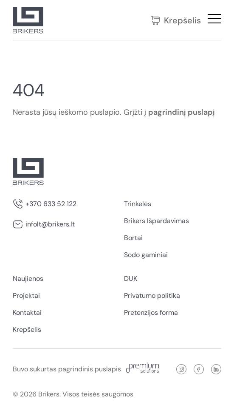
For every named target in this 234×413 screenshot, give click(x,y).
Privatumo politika (152, 295)
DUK (130, 278)
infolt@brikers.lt (50, 224)
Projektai (26, 295)
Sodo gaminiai (146, 254)
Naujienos (28, 278)
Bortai (133, 237)
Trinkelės (137, 203)
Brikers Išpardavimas (156, 220)
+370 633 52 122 (50, 203)
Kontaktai (27, 312)
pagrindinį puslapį (181, 112)
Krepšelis (175, 20)
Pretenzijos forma (151, 312)
